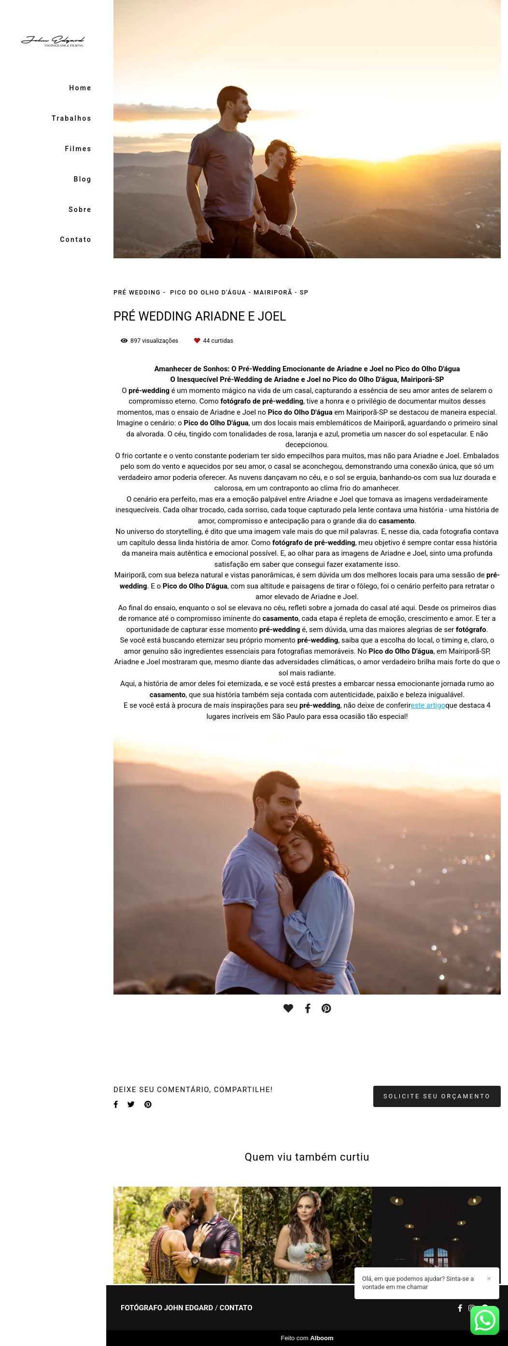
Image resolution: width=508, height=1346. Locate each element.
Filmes (78, 149)
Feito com (307, 1338)
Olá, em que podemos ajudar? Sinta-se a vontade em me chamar (418, 1282)
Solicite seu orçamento (437, 1096)
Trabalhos (72, 118)
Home (80, 88)
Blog (83, 179)
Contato (76, 239)
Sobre (80, 209)
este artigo (428, 705)
